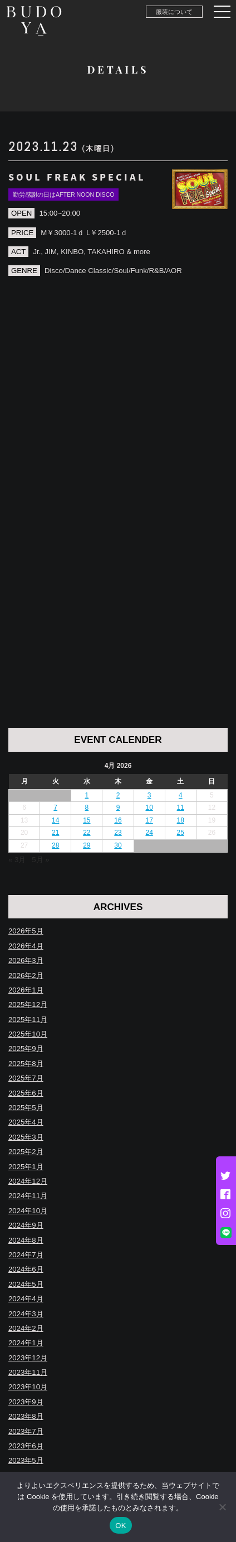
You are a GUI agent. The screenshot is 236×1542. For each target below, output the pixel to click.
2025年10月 (27, 1034)
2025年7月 (25, 1078)
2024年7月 (25, 1255)
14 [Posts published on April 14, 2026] (55, 820)
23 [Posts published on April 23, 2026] (117, 832)
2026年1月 (25, 990)
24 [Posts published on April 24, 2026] (149, 832)
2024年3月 (25, 1314)
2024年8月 (25, 1240)
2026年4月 (25, 946)
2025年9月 (25, 1048)
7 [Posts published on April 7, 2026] (55, 807)
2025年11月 (27, 1019)
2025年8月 (25, 1063)
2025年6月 (25, 1093)
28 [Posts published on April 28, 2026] (55, 845)
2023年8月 (25, 1416)
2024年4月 (25, 1299)
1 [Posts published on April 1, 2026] (87, 795)
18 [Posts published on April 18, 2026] (180, 820)
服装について (174, 11)
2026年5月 (25, 931)
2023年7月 (25, 1431)
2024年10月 (27, 1211)
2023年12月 (27, 1358)
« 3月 (17, 859)
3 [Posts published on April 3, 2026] (149, 795)
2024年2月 (25, 1328)
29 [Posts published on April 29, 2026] (86, 845)
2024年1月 (25, 1343)
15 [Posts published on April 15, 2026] (86, 820)
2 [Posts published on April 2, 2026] (118, 795)
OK (120, 1525)
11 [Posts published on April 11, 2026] (180, 807)
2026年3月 (25, 960)
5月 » (40, 859)
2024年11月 (27, 1195)
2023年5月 (25, 1460)
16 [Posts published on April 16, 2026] (117, 820)
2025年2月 (25, 1151)
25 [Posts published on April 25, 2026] (180, 832)
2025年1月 (25, 1166)
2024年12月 (27, 1181)
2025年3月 (25, 1137)
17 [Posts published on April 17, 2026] (149, 820)
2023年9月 (25, 1402)
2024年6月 (25, 1269)
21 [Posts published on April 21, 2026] (55, 832)
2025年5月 (25, 1107)
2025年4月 (25, 1122)
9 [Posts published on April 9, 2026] (118, 807)
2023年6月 (25, 1446)
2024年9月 (25, 1225)
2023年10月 (27, 1387)
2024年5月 (25, 1284)
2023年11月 (27, 1372)
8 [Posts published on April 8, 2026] (87, 807)
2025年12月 (27, 1004)
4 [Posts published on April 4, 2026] (181, 795)
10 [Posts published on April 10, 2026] (149, 807)
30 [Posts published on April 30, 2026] (117, 845)
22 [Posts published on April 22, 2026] (86, 832)
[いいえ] (222, 1506)
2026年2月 (25, 975)
